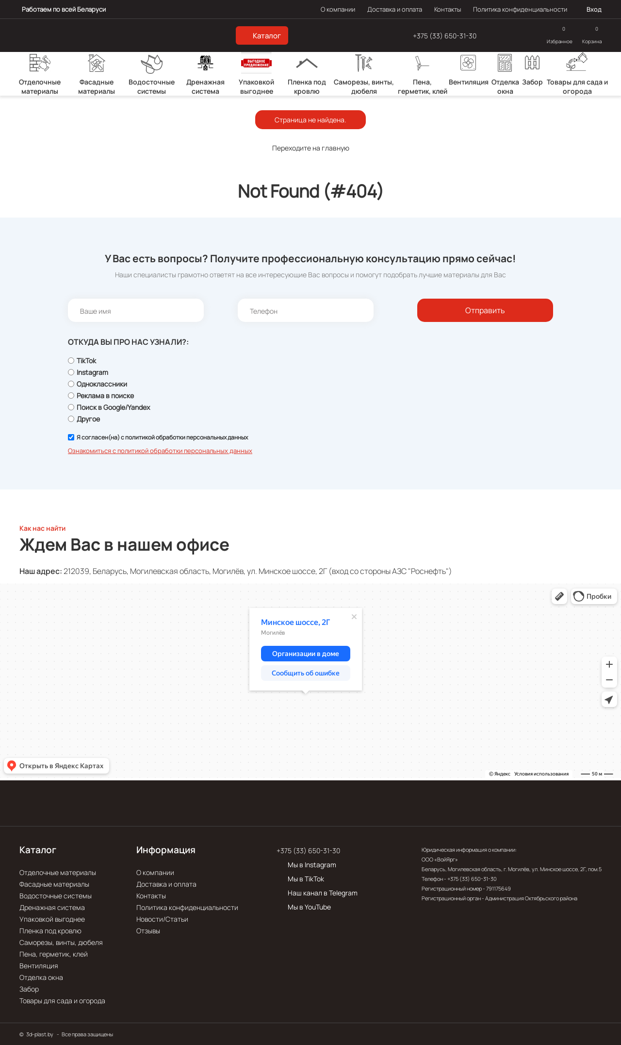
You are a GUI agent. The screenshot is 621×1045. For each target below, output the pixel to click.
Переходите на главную (310, 147)
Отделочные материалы (57, 872)
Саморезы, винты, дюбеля (61, 942)
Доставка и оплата (394, 9)
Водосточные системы (55, 895)
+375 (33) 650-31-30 (444, 35)
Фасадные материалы (54, 884)
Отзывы (148, 930)
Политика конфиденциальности (520, 9)
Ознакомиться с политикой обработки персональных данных (160, 450)
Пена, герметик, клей (53, 954)
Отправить (485, 310)
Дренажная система (52, 907)
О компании (338, 9)
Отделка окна (41, 977)
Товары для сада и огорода (62, 1000)
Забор (29, 989)
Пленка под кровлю (50, 930)
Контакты (447, 9)
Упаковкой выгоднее (52, 919)
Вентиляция (38, 965)
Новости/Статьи (162, 919)
